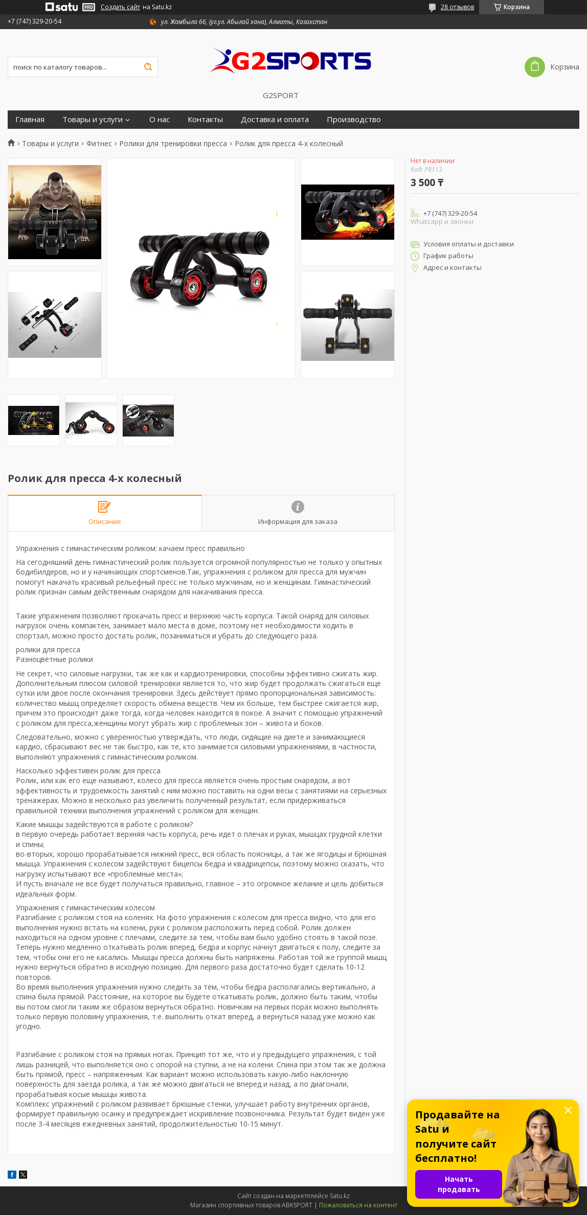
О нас (159, 119)
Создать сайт (120, 7)
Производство (354, 119)
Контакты (205, 119)
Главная (29, 119)
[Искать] (148, 67)
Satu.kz (340, 1195)
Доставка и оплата (275, 119)
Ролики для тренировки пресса (173, 143)
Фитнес (99, 143)
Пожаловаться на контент (358, 1205)
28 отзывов (457, 7)
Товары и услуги (92, 119)
